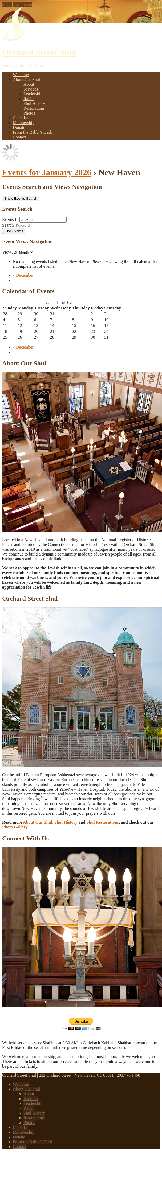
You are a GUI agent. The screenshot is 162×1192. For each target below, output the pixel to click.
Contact (19, 137)
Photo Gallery (14, 827)
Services (30, 89)
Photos (29, 113)
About (28, 84)
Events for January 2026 (46, 172)
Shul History (34, 103)
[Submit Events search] (13, 231)
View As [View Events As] (10, 252)
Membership (23, 122)
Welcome (21, 74)
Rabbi (28, 98)
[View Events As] (26, 252)
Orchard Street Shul (39, 52)
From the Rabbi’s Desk (32, 132)
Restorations (34, 108)
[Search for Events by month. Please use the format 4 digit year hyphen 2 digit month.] (43, 220)
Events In (10, 219)
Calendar (20, 118)
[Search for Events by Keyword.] (38, 225)
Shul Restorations (102, 822)
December (23, 275)
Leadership (32, 94)
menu (7, 4)
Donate (19, 127)
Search (8, 225)
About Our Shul (26, 79)
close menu (22, 4)
